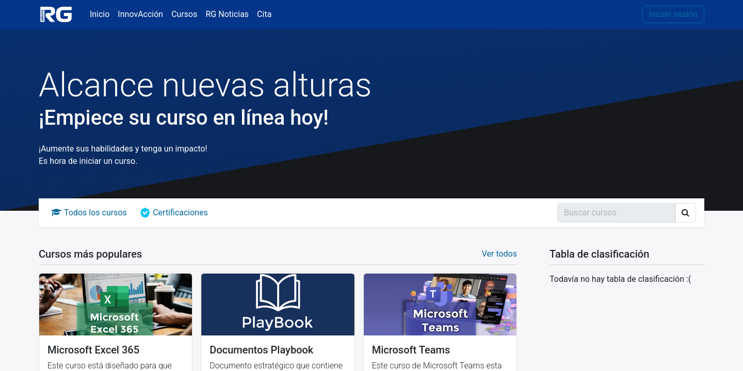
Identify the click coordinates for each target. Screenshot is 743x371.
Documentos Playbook (261, 350)
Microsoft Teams (411, 350)
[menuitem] (100, 14)
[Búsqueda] (616, 213)
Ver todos (499, 254)
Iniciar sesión (673, 14)
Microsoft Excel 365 (93, 350)
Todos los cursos (89, 212)
